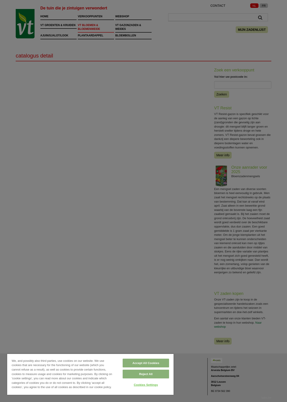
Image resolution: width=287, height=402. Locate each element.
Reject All (146, 374)
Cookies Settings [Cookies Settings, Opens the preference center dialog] (146, 385)
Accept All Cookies (146, 363)
